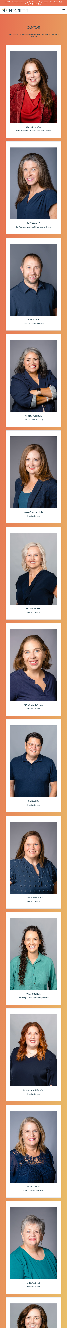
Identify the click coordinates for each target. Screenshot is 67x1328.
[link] (15, 10)
